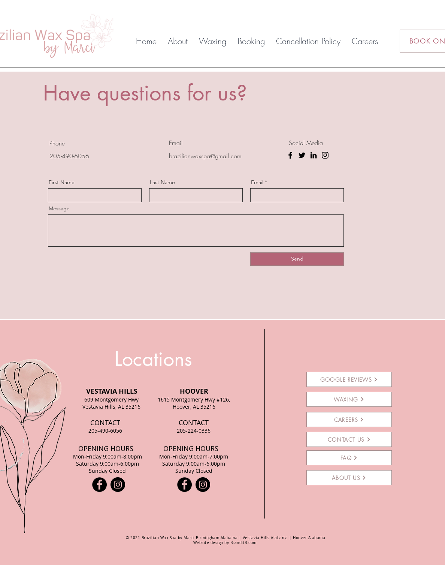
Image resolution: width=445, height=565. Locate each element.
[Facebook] (290, 155)
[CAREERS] (349, 419)
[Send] (297, 259)
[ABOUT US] (349, 477)
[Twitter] (301, 155)
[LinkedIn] (313, 155)
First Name (62, 182)
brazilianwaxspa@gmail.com (205, 156)
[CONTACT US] (349, 439)
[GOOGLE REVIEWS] (349, 379)
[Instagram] (325, 155)
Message (59, 208)
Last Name (162, 182)
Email (257, 182)
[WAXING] (349, 399)
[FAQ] (349, 457)
